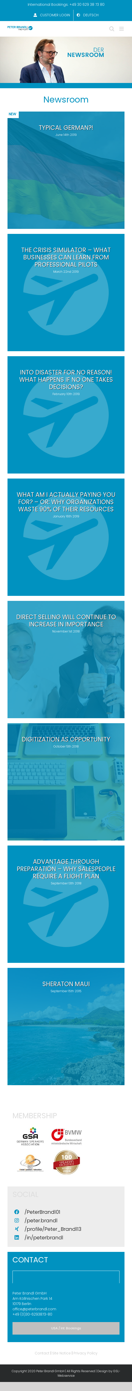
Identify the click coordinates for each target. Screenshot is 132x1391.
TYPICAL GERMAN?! (66, 128)
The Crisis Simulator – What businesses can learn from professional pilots (66, 257)
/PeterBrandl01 (42, 1212)
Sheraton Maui (66, 984)
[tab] (66, 1277)
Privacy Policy (86, 1353)
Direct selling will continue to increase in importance (66, 620)
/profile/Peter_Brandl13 (52, 1229)
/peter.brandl (41, 1220)
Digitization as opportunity (66, 739)
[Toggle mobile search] (111, 28)
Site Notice (61, 1353)
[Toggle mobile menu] (121, 28)
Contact (42, 1353)
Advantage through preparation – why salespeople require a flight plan (66, 869)
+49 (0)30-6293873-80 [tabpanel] (66, 1304)
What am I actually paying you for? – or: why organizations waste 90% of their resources (66, 502)
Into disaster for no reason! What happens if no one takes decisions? (66, 379)
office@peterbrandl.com (34, 1309)
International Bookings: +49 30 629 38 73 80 (66, 4)
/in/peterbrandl (43, 1237)
